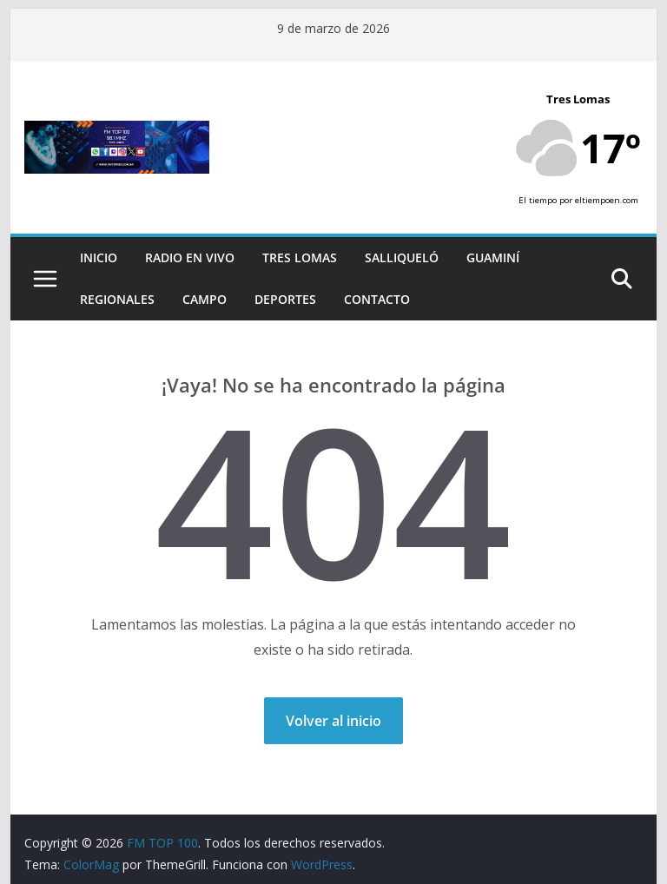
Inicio (98, 257)
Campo (204, 299)
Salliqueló (402, 257)
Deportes (285, 299)
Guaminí (492, 257)
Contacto (377, 299)
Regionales (117, 299)
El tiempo (537, 200)
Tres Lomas (299, 257)
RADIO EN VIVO (189, 257)
